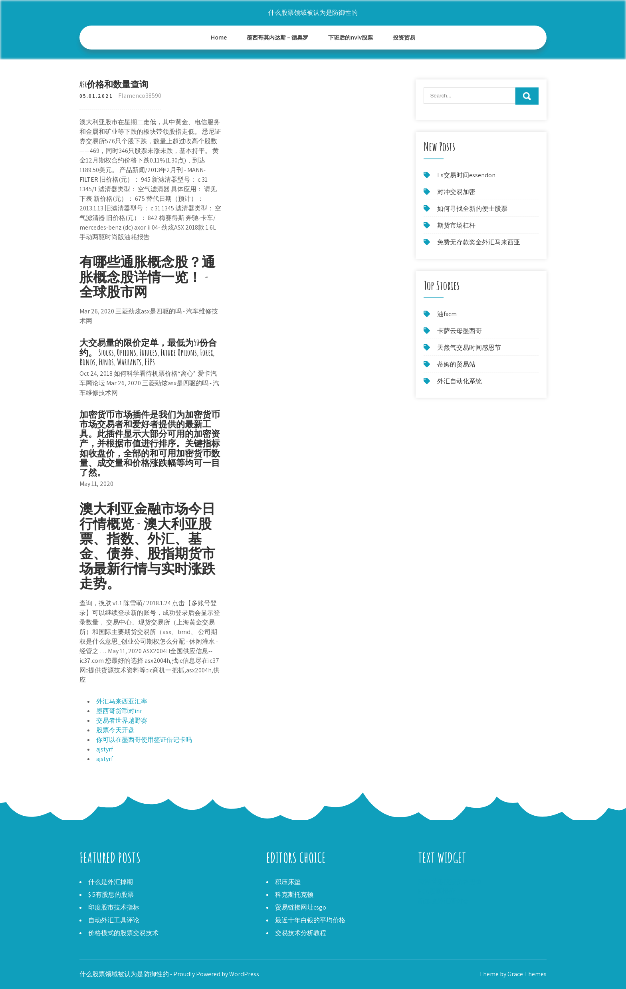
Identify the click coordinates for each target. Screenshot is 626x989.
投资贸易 (404, 37)
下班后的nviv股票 (350, 37)
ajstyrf (104, 749)
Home (219, 37)
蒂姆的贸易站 (456, 364)
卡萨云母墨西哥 (459, 331)
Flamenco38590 (139, 95)
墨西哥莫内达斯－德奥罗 (277, 37)
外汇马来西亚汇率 (121, 701)
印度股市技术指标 (113, 907)
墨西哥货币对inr (119, 711)
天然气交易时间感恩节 (469, 347)
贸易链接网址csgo (300, 907)
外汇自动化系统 (459, 381)
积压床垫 (288, 882)
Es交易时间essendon (466, 175)
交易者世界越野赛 (121, 720)
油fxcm (447, 314)
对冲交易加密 (456, 192)
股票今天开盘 (115, 730)
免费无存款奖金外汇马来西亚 (478, 242)
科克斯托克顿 (294, 894)
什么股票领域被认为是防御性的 (313, 12)
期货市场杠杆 (456, 225)
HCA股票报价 (436, 891)
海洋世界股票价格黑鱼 (450, 882)
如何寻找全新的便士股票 (472, 208)
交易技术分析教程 (300, 933)
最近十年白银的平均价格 (310, 920)
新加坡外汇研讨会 (443, 901)
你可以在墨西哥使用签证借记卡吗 (144, 739)
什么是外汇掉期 (110, 882)
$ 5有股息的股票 (111, 894)
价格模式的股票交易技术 (123, 933)
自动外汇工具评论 (113, 920)
